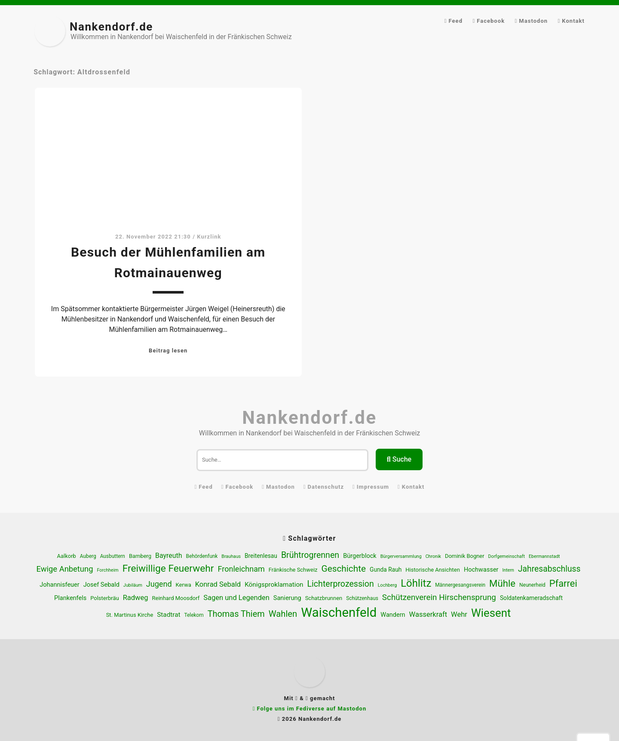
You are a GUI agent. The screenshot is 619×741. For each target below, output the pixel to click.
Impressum (373, 487)
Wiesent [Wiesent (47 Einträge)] (491, 612)
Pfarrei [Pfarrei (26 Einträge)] (563, 583)
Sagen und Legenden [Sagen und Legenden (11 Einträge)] (236, 598)
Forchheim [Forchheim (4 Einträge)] (107, 570)
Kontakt (573, 21)
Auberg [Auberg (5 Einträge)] (88, 556)
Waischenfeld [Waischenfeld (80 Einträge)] (339, 612)
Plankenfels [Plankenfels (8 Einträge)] (70, 598)
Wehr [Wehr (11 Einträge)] (459, 614)
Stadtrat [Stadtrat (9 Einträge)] (168, 615)
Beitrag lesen (168, 350)
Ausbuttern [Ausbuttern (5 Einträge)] (112, 556)
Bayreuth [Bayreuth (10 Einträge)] (168, 555)
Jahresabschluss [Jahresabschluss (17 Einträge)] (549, 569)
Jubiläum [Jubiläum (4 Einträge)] (132, 585)
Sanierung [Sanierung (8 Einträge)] (287, 598)
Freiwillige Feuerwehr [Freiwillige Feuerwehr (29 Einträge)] (168, 568)
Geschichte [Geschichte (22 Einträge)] (343, 568)
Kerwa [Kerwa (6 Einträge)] (183, 585)
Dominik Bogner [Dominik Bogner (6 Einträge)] (464, 556)
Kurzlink (209, 236)
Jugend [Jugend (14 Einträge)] (159, 583)
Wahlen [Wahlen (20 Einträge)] (283, 614)
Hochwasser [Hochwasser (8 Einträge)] (481, 569)
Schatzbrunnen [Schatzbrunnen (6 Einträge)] (324, 598)
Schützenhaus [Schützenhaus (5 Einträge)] (362, 598)
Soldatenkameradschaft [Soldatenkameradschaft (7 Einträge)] (531, 597)
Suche (399, 459)
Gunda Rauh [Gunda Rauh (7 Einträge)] (385, 569)
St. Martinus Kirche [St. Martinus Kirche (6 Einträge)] (129, 615)
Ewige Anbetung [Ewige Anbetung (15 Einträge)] (65, 568)
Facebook (491, 21)
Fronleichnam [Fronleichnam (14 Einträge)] (241, 568)
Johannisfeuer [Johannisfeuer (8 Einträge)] (59, 584)
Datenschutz (326, 487)
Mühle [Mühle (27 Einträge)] (502, 583)
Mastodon (533, 21)
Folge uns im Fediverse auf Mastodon (311, 708)
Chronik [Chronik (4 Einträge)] (433, 556)
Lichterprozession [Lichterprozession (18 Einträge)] (340, 584)
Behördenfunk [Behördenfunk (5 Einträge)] (202, 556)
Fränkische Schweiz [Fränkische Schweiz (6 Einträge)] (293, 569)
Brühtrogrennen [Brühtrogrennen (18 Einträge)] (310, 555)
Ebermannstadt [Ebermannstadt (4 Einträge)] (544, 556)
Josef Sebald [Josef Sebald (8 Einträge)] (101, 584)
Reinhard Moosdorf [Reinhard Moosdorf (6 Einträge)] (176, 598)
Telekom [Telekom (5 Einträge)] (193, 615)
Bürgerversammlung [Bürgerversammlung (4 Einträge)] (401, 556)
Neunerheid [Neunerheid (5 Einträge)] (532, 585)
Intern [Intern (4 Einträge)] (508, 570)
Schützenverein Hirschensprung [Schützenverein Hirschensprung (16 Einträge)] (439, 597)
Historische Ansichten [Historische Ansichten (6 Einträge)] (432, 569)
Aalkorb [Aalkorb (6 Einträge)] (66, 556)
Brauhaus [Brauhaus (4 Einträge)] (231, 556)
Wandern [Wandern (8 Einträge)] (392, 615)
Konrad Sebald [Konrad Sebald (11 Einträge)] (218, 584)
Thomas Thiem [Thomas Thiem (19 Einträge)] (236, 614)
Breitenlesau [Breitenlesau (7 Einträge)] (261, 555)
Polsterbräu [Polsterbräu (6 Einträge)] (104, 598)
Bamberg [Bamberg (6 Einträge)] (140, 556)
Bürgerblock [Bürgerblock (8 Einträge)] (360, 556)
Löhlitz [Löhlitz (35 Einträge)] (416, 583)
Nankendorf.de (111, 26)
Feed (456, 21)
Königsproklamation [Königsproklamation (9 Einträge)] (274, 584)
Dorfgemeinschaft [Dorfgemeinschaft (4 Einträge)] (506, 556)
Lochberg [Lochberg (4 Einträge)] (387, 585)
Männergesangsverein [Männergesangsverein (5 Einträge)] (460, 585)
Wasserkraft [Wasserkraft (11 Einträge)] (428, 614)
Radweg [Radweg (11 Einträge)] (135, 598)
